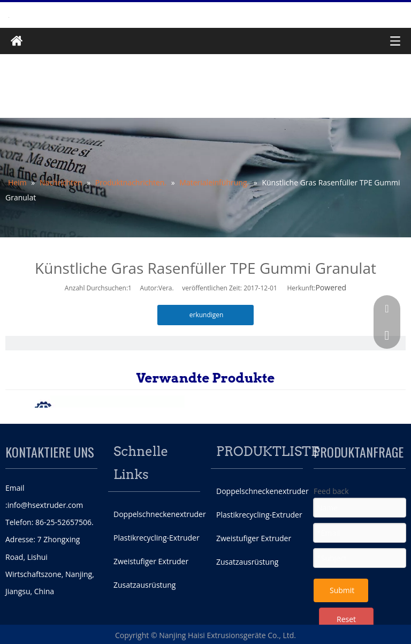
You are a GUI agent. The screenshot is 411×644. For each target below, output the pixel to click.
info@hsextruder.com (45, 505)
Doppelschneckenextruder (159, 514)
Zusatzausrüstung (144, 585)
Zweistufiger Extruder (150, 561)
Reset (346, 619)
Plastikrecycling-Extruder (156, 538)
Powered (330, 287)
